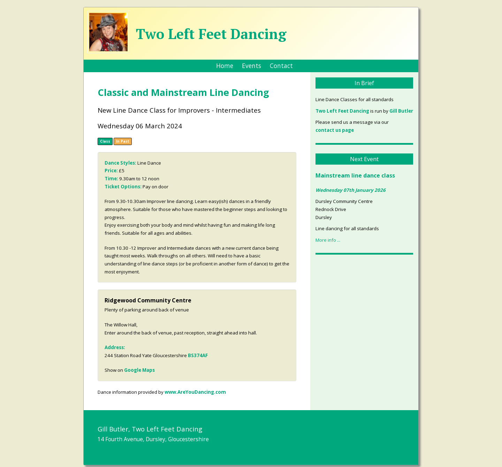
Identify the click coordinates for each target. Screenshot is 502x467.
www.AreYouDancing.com (195, 392)
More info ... (327, 240)
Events (251, 65)
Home (224, 65)
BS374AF (198, 355)
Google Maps (139, 370)
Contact (281, 65)
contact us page (334, 130)
